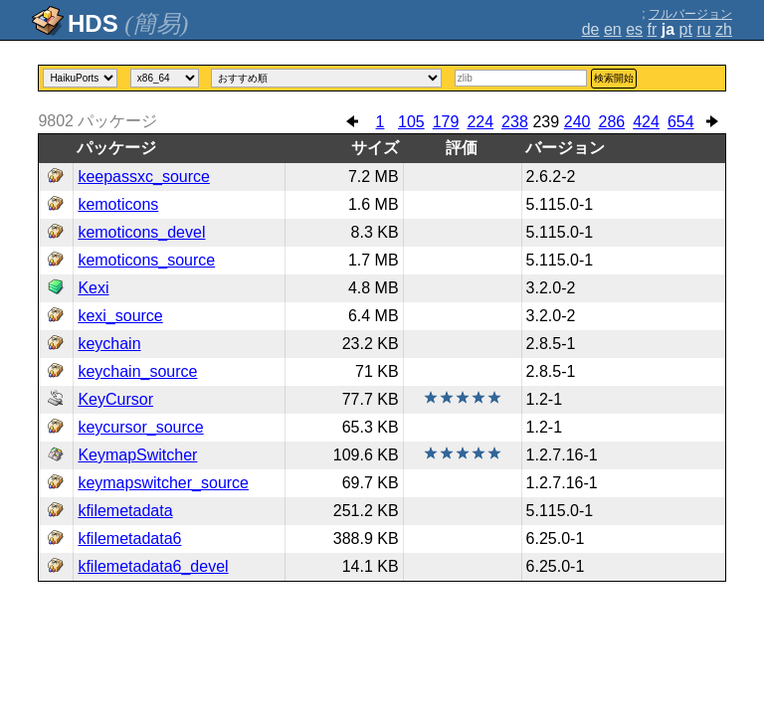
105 (411, 121)
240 (577, 121)
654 (681, 121)
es (634, 29)
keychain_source (137, 371)
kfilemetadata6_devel (153, 566)
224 (480, 121)
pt (685, 29)
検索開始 (614, 78)
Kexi (93, 287)
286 (612, 121)
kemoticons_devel (141, 232)
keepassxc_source (144, 176)
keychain (109, 343)
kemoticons (118, 204)
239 (545, 121)
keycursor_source (140, 427)
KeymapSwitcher (137, 455)
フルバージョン (690, 14)
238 (514, 121)
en (613, 29)
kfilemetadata (125, 510)
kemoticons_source (146, 260)
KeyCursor (115, 399)
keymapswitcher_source (163, 482)
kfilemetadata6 (129, 538)
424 (646, 121)
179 (446, 121)
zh (723, 29)
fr (653, 29)
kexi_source (120, 315)
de (591, 29)
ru (703, 29)
